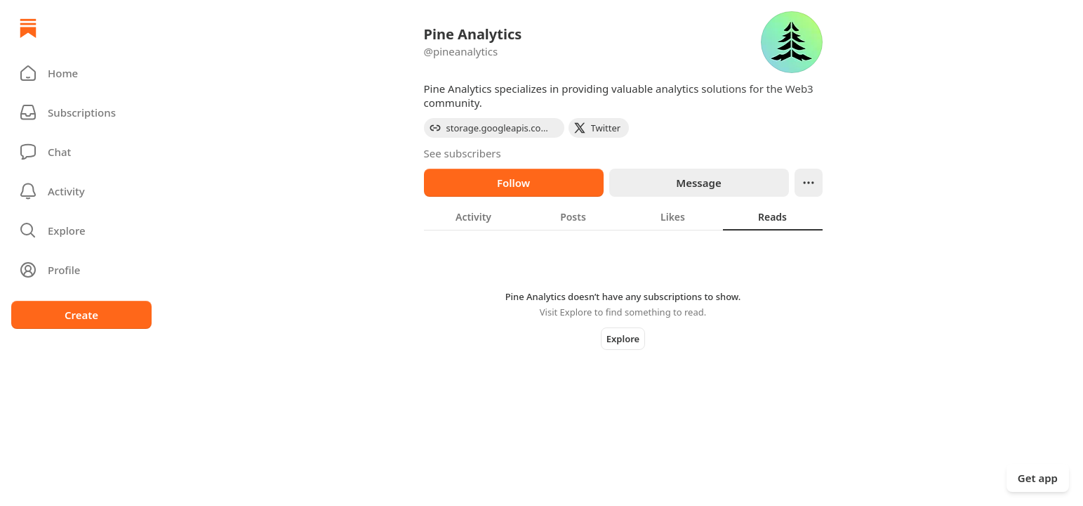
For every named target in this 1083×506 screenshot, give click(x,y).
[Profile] (81, 270)
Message (698, 183)
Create (81, 315)
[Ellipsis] (809, 183)
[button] (81, 73)
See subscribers (462, 153)
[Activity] (81, 191)
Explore (622, 338)
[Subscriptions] (81, 112)
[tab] (474, 216)
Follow (513, 183)
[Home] (28, 28)
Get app (1038, 478)
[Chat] (81, 152)
